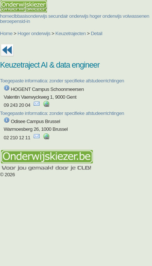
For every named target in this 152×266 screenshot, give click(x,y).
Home (6, 33)
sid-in (24, 21)
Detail (96, 33)
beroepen (9, 21)
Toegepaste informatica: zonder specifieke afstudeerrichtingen (62, 80)
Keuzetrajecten (70, 33)
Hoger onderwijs (33, 33)
